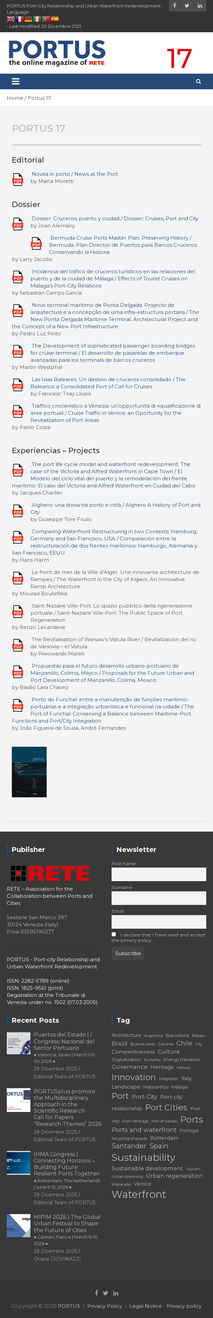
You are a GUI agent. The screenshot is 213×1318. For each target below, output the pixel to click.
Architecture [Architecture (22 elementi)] (126, 1035)
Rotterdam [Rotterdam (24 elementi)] (164, 1138)
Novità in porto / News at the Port (75, 174)
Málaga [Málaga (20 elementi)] (179, 1087)
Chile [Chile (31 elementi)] (184, 1043)
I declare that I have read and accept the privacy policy (159, 937)
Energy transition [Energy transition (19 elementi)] (182, 1059)
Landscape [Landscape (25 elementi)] (126, 1086)
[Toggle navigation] (15, 81)
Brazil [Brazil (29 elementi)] (119, 1043)
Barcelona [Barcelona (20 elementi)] (177, 1035)
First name (124, 863)
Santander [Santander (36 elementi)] (129, 1146)
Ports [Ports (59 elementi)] (191, 1119)
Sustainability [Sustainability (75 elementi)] (143, 1157)
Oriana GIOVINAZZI (57, 1259)
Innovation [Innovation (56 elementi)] (134, 1077)
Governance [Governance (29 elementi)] (130, 1066)
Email (118, 911)
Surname (122, 887)
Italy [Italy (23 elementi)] (186, 1078)
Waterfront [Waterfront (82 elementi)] (139, 1194)
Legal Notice (145, 1306)
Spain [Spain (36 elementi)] (158, 1146)
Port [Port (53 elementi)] (120, 1096)
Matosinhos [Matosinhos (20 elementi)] (155, 1087)
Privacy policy (184, 1306)
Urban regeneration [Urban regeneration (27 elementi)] (174, 1175)
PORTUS (69, 1306)
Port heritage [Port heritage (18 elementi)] (135, 1121)
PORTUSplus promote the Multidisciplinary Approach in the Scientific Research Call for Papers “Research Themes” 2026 (67, 1107)
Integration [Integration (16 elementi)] (168, 1079)
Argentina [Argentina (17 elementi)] (153, 1035)
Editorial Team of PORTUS (65, 1077)
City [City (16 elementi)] (198, 1044)
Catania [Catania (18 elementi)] (165, 1043)
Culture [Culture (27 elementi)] (169, 1051)
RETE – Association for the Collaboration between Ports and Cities (49, 896)
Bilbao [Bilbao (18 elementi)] (198, 1035)
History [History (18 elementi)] (184, 1067)
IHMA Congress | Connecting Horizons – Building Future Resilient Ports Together (67, 1170)
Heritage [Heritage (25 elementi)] (162, 1067)
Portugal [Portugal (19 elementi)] (189, 1130)
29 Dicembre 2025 (55, 1069)
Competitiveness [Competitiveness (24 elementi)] (133, 1051)
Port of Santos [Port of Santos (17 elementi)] (164, 1121)
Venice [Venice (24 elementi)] (142, 1184)
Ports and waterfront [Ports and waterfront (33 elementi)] (144, 1130)
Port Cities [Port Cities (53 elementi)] (166, 1107)
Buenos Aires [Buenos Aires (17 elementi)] (143, 1044)
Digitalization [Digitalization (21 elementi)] (126, 1059)
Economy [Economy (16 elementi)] (152, 1060)
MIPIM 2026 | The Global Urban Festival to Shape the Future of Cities (67, 1230)
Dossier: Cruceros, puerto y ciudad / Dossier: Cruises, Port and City (115, 218)
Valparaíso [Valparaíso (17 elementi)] (121, 1184)
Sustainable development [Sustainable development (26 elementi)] (147, 1168)
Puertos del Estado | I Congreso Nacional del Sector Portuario (65, 1048)
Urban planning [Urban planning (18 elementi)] (127, 1176)
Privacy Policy (104, 1306)
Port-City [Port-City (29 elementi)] (144, 1096)
